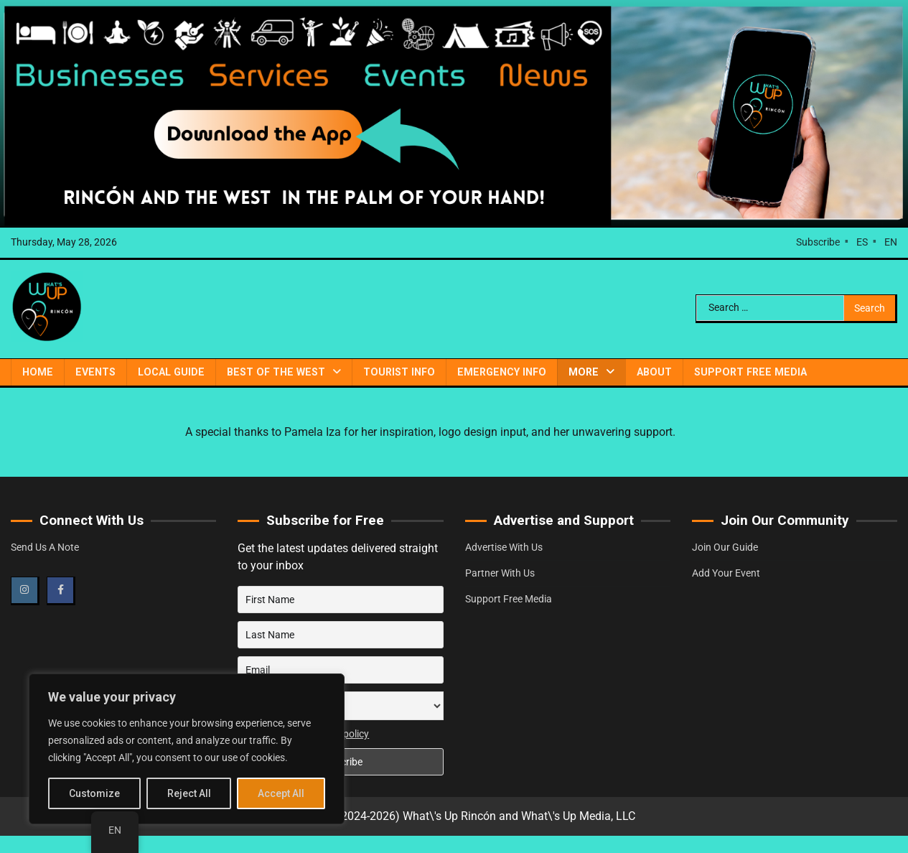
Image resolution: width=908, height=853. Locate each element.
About (654, 372)
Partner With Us (500, 573)
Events (95, 372)
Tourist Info (399, 372)
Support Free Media (750, 372)
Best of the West (276, 372)
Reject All (189, 793)
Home (37, 372)
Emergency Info (501, 372)
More (583, 372)
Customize (94, 793)
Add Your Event (726, 573)
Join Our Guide (725, 547)
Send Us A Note (45, 547)
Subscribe (818, 242)
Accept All (281, 793)
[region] (187, 748)
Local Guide (171, 372)
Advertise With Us (504, 547)
